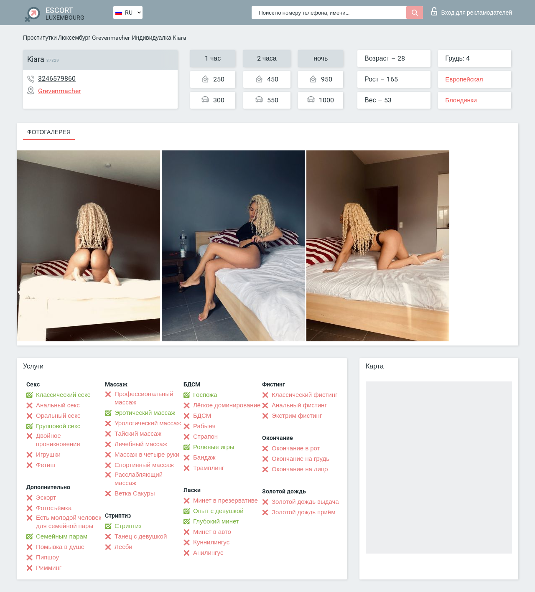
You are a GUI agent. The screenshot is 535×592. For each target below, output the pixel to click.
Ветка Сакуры (135, 493)
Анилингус (208, 552)
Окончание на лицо (300, 469)
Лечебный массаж (141, 444)
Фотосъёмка (53, 508)
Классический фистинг (304, 395)
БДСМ (202, 415)
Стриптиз (128, 526)
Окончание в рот (296, 448)
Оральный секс (58, 415)
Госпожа (205, 395)
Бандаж (204, 457)
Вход (471, 11)
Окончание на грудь (300, 458)
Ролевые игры (213, 447)
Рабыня (204, 426)
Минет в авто (212, 532)
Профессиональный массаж (144, 398)
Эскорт (46, 497)
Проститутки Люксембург (56, 37)
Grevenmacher (111, 37)
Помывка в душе (60, 547)
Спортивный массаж (144, 465)
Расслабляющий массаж (139, 479)
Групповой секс (58, 426)
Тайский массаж (138, 433)
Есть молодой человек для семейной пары (68, 522)
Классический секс (63, 395)
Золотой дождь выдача (305, 502)
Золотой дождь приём (303, 512)
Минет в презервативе (225, 500)
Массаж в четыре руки (147, 454)
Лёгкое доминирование (226, 405)
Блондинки (461, 100)
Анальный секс (58, 405)
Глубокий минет (216, 521)
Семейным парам (61, 536)
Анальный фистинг (299, 405)
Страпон (205, 436)
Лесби (123, 547)
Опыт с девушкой (218, 511)
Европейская (464, 79)
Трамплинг (208, 468)
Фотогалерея (49, 132)
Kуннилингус (211, 542)
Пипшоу (47, 557)
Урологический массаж (148, 423)
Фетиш (46, 465)
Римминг (48, 568)
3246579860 (57, 78)
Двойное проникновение (58, 440)
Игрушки (48, 454)
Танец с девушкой (141, 536)
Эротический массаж (145, 413)
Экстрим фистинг (297, 415)
